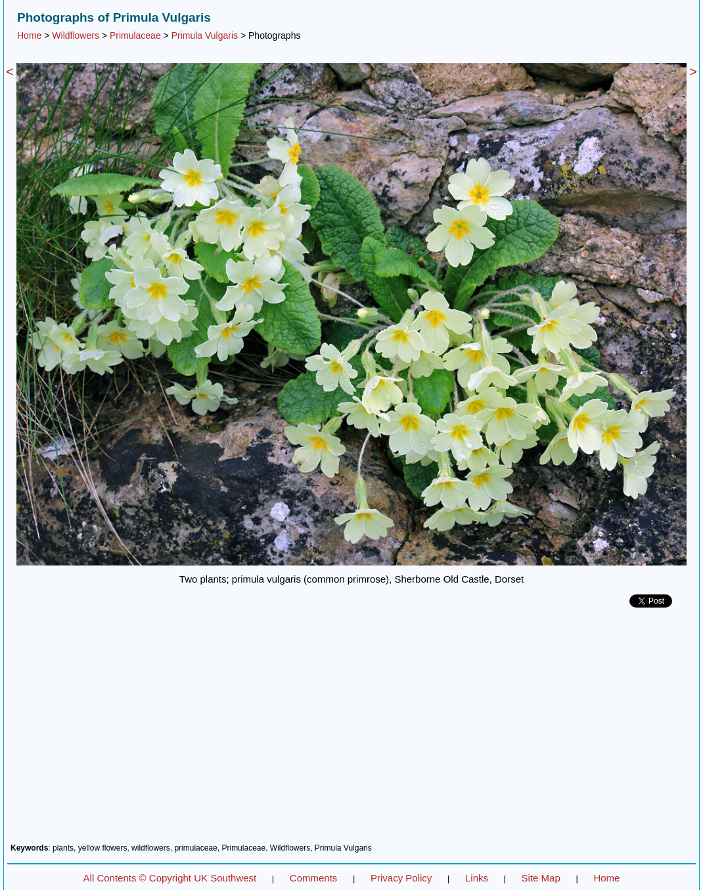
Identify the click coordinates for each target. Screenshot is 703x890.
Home (29, 35)
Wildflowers (75, 35)
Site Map (541, 877)
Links (476, 877)
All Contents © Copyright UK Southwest (170, 877)
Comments (314, 877)
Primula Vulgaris (204, 35)
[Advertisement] (351, 730)
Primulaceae (135, 35)
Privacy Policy (401, 877)
